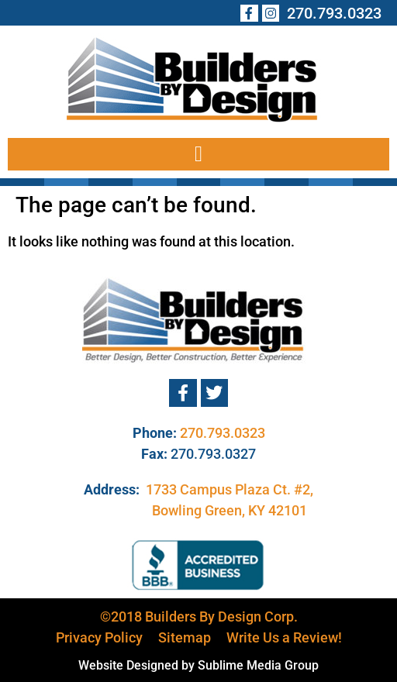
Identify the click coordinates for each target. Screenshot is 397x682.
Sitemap (184, 637)
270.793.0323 (222, 433)
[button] (198, 154)
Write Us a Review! (284, 637)
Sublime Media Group (258, 665)
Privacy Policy (99, 637)
